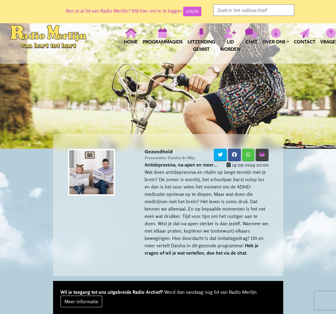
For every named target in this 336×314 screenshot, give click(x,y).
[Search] (253, 10)
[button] (276, 40)
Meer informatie (81, 301)
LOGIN (192, 11)
